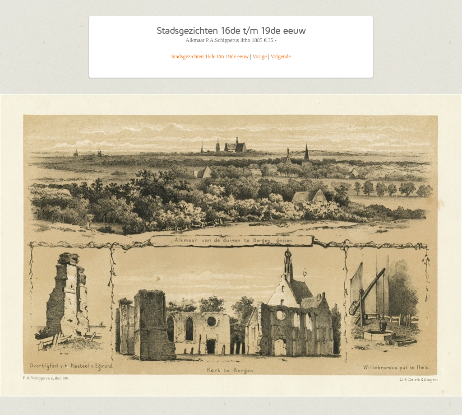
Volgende (281, 56)
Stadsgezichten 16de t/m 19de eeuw (210, 56)
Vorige (260, 56)
